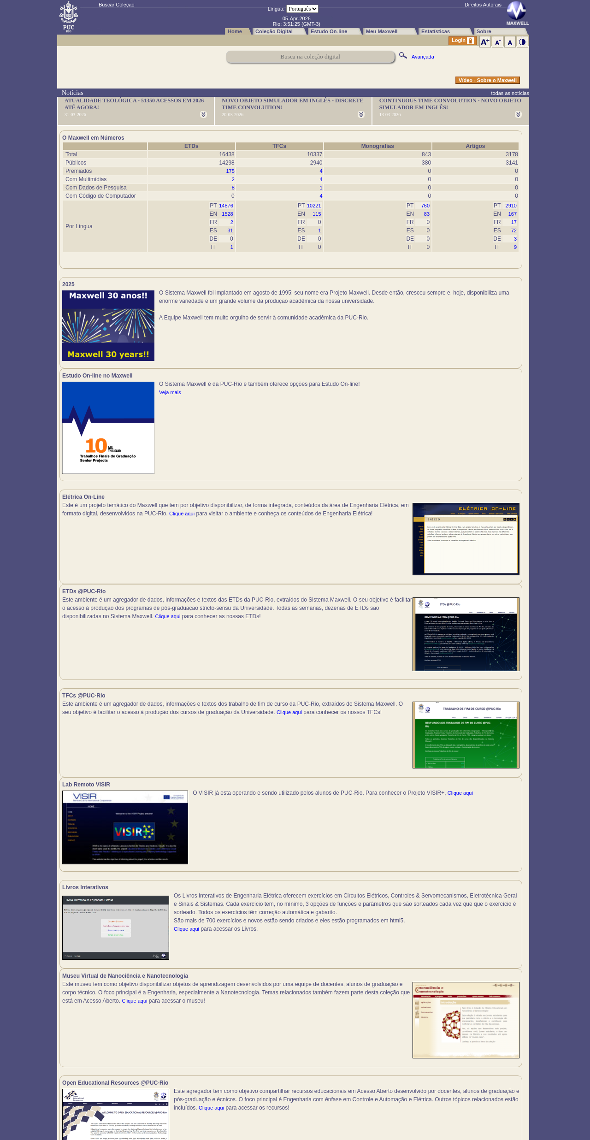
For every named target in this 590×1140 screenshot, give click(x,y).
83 (427, 214)
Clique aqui (75, 447)
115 (317, 214)
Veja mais (401, 309)
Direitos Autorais (483, 4)
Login (463, 40)
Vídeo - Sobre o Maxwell (488, 80)
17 (514, 222)
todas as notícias (510, 93)
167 (512, 214)
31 (230, 230)
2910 (511, 205)
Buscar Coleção (117, 4)
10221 (314, 205)
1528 (227, 214)
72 (514, 230)
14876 (226, 205)
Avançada (423, 56)
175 (230, 171)
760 (425, 205)
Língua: (276, 9)
